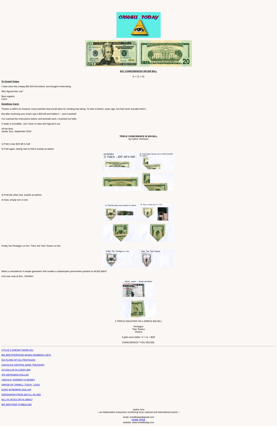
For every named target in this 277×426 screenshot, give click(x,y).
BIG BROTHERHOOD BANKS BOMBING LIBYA (26, 355)
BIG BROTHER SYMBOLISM (16, 404)
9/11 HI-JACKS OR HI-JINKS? (17, 399)
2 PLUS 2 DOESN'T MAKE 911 (17, 350)
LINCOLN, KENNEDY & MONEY (18, 379)
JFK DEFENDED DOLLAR (15, 374)
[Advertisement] (42, 6)
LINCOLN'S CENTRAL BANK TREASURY (23, 365)
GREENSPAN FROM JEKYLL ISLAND (21, 394)
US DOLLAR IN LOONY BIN (15, 370)
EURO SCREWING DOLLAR (16, 389)
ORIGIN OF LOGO (20, 384)
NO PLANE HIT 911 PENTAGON (18, 360)
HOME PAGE (138, 419)
